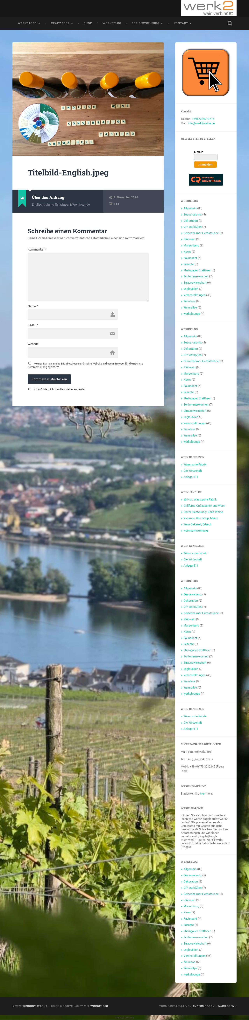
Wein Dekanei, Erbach (197, 524)
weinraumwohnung (195, 530)
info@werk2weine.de (201, 123)
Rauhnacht (190, 258)
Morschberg (191, 245)
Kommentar (37, 249)
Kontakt (181, 23)
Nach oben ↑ (227, 1006)
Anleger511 (190, 477)
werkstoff (27, 23)
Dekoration (190, 221)
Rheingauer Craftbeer (197, 270)
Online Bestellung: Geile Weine (203, 512)
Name (33, 306)
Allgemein (189, 208)
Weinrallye (190, 307)
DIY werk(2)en (192, 227)
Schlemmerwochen (195, 276)
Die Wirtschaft (192, 470)
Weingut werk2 (34, 1006)
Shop (88, 23)
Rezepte (188, 264)
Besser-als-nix (192, 214)
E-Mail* (198, 151)
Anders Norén (203, 1006)
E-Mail (33, 325)
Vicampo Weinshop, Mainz (200, 518)
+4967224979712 (203, 119)
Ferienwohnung (145, 23)
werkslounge (191, 313)
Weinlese (189, 301)
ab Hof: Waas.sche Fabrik (200, 499)
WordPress (99, 1006)
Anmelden (205, 164)
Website (33, 344)
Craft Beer (60, 23)
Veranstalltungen (194, 295)
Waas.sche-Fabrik (194, 464)
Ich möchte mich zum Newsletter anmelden (60, 389)
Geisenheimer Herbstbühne (201, 233)
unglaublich (190, 289)
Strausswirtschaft (194, 282)
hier (202, 793)
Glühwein (189, 239)
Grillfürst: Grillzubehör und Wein (203, 505)
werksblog (112, 23)
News (187, 251)
